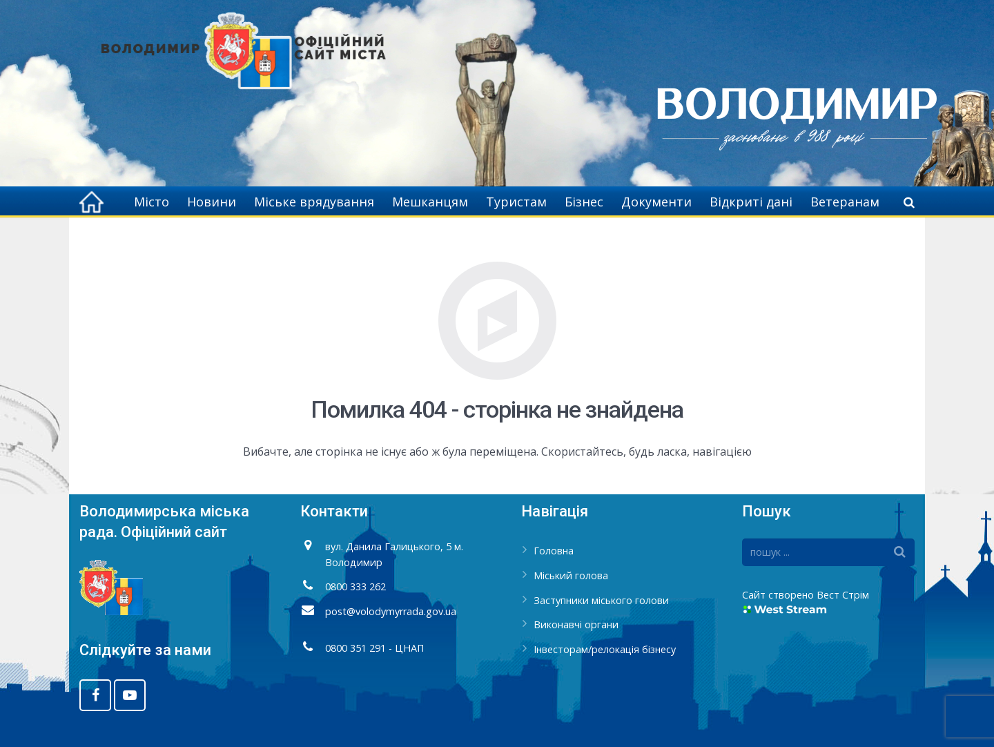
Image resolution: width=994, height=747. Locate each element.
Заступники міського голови (601, 600)
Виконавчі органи (576, 624)
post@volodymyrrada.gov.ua (390, 611)
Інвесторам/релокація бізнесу (605, 649)
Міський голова (571, 575)
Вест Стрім (843, 594)
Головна (554, 550)
